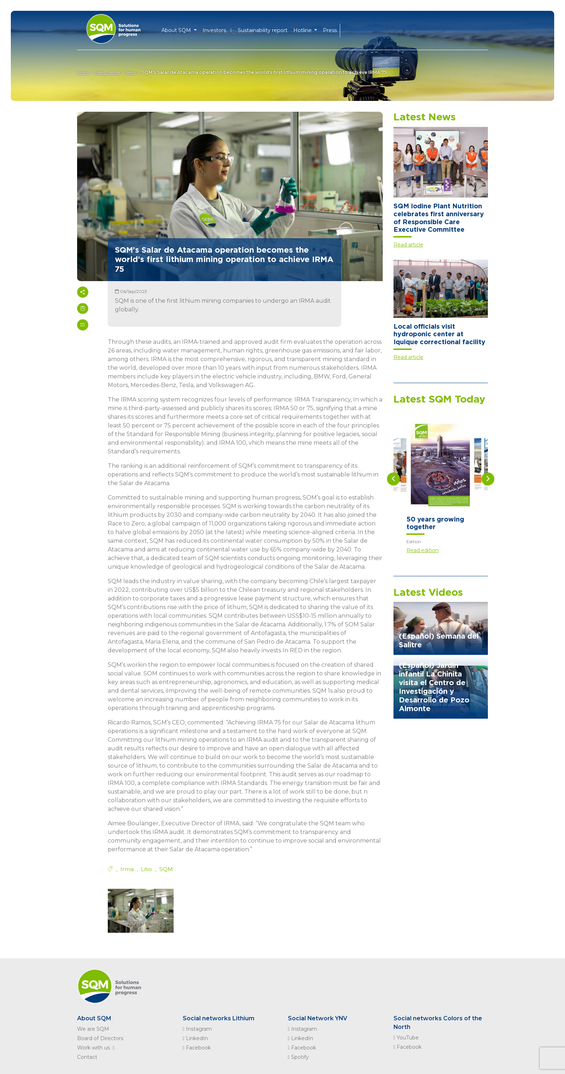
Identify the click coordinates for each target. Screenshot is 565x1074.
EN (346, 29)
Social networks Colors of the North (437, 1022)
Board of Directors (100, 1038)
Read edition (422, 550)
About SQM (94, 1018)
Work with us (97, 1047)
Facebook (197, 1047)
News (132, 72)
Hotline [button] (303, 29)
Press (330, 29)
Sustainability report (263, 29)
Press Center (108, 72)
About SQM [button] (176, 29)
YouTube (406, 1037)
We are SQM (93, 1029)
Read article (408, 244)
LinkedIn (195, 1038)
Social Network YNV (318, 1018)
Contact (87, 1057)
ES (358, 29)
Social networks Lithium (218, 1018)
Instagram (197, 1029)
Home (83, 72)
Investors (217, 29)
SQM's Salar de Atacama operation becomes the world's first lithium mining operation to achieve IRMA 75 (265, 72)
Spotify (298, 1057)
